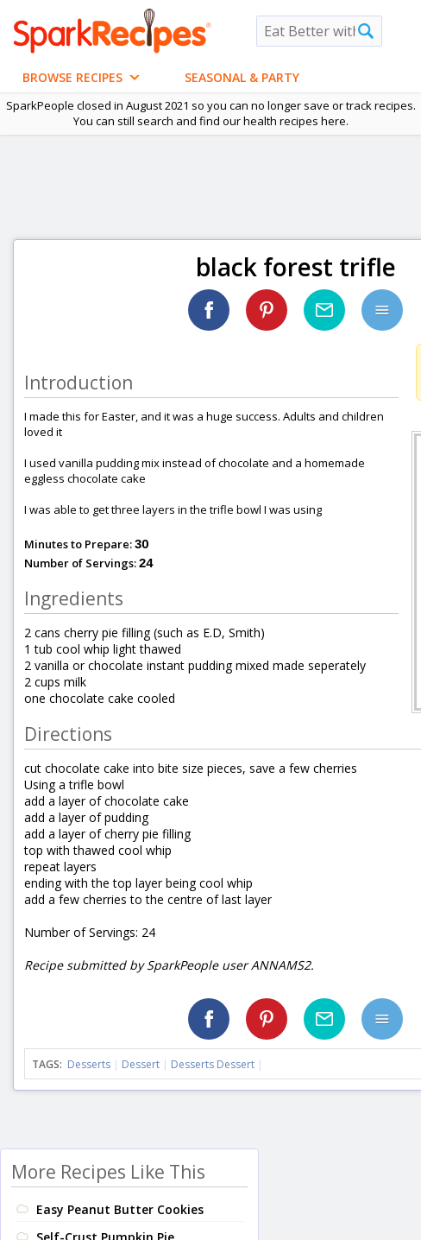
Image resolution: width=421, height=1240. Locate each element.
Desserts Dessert (212, 1064)
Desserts (88, 1064)
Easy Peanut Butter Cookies (120, 1209)
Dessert (141, 1064)
